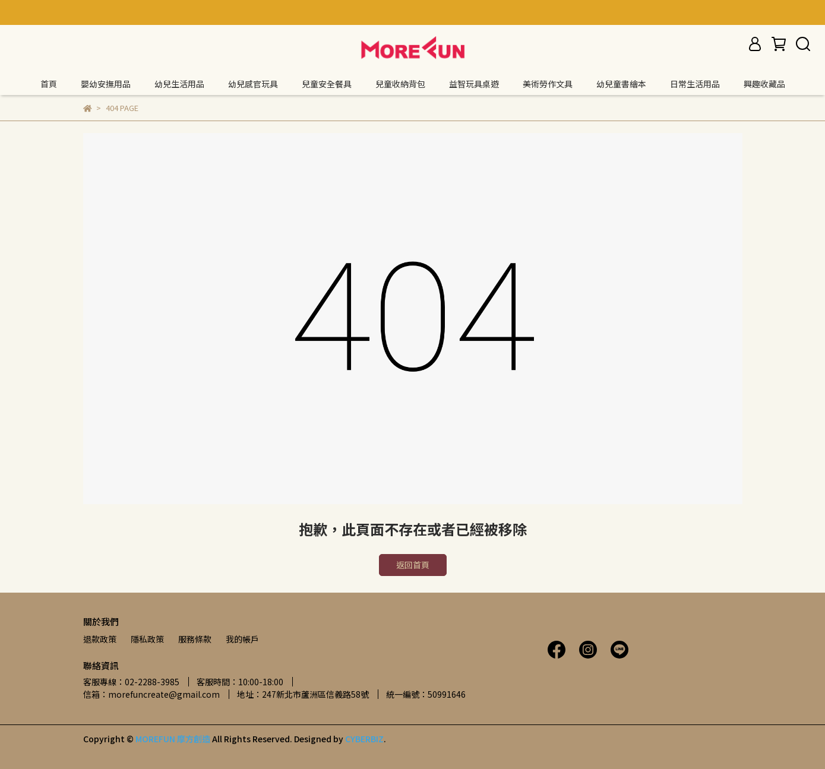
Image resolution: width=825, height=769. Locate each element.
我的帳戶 (242, 639)
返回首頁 (412, 565)
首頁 (48, 84)
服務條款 (194, 639)
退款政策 (99, 639)
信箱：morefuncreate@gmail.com (151, 694)
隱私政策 (147, 639)
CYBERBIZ (364, 739)
